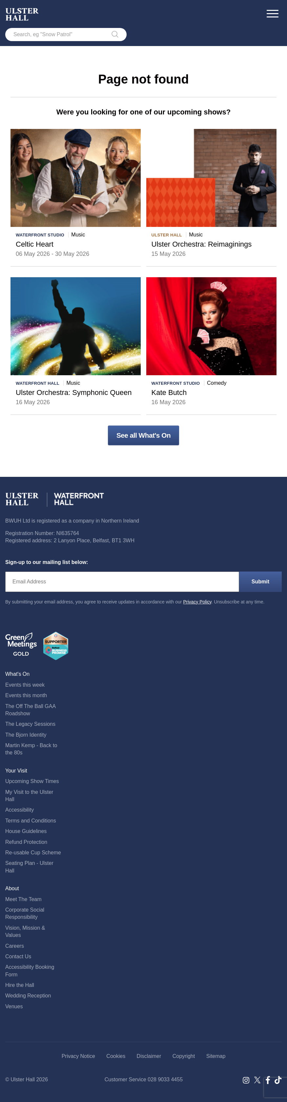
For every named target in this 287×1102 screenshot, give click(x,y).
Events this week (25, 685)
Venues (14, 1006)
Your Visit (16, 770)
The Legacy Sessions (30, 724)
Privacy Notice (78, 1056)
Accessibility (19, 810)
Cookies (115, 1056)
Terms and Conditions (30, 820)
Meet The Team (23, 899)
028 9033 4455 (165, 1079)
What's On (17, 674)
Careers (14, 946)
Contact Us (18, 956)
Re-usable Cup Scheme (33, 852)
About (12, 888)
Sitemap (216, 1056)
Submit (260, 581)
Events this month (26, 695)
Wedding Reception (28, 995)
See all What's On (143, 435)
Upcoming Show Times (32, 781)
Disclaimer (149, 1056)
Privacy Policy (197, 601)
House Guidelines (26, 831)
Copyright (184, 1056)
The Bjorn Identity (25, 735)
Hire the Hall (19, 985)
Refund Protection (26, 842)
